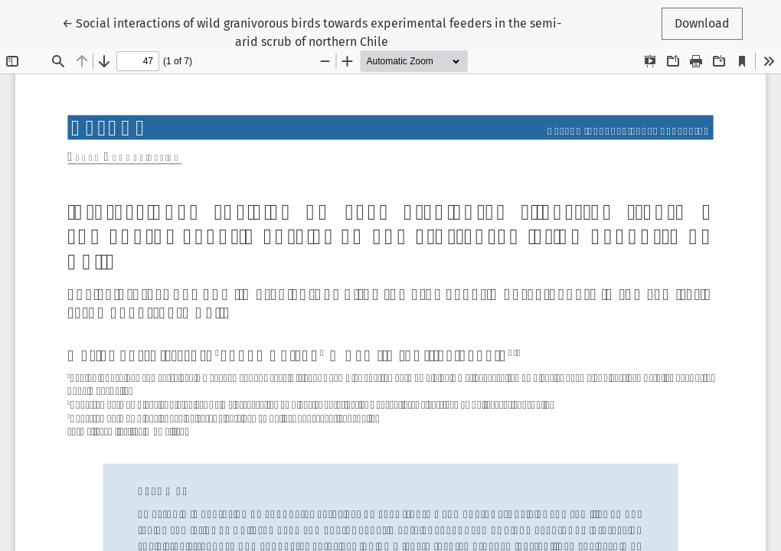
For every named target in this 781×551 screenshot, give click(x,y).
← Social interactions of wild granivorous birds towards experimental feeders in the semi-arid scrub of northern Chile (311, 31)
